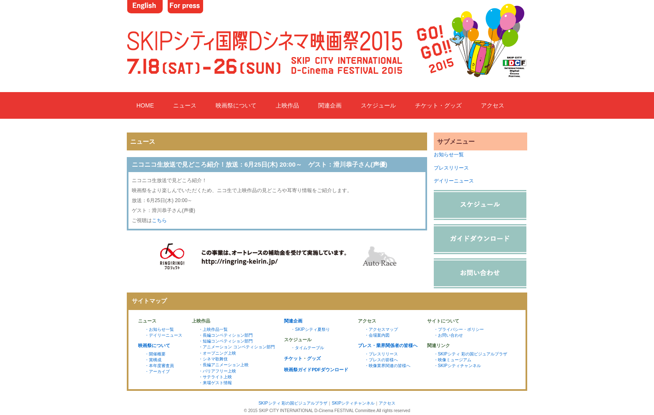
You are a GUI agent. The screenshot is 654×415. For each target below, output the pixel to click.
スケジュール (378, 105)
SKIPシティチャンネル (353, 403)
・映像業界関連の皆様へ (387, 365)
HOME (145, 105)
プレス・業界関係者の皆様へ (388, 345)
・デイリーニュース (163, 335)
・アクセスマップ (381, 329)
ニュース (184, 105)
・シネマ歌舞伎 (213, 359)
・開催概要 (155, 354)
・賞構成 (153, 360)
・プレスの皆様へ (381, 360)
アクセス (492, 105)
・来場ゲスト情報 (215, 382)
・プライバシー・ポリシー (459, 329)
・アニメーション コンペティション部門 (237, 347)
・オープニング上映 (217, 353)
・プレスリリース (381, 354)
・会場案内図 (377, 335)
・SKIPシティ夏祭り (310, 329)
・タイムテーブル (307, 347)
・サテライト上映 (215, 377)
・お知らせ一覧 (159, 329)
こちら (159, 220)
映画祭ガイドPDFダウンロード (316, 369)
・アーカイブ (157, 371)
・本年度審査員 (159, 365)
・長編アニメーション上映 (224, 364)
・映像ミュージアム (452, 360)
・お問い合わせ (448, 335)
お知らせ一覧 (449, 155)
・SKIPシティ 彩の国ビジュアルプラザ (470, 354)
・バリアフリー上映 (217, 371)
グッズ (314, 358)
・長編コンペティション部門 (226, 335)
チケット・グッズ (438, 105)
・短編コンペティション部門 (226, 341)
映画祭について (236, 105)
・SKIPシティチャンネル (457, 365)
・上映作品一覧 (213, 329)
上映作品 (287, 105)
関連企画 (330, 105)
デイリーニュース (454, 181)
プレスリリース (451, 168)
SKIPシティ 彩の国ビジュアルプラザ (293, 403)
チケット (293, 358)
